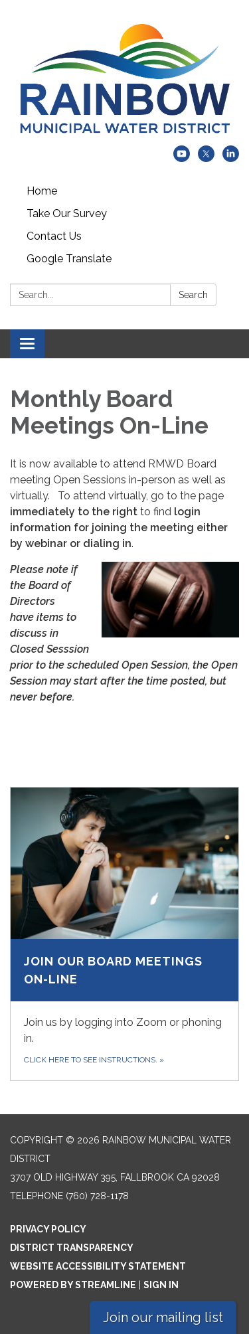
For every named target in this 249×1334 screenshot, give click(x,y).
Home (42, 191)
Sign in (161, 1285)
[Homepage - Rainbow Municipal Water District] (124, 79)
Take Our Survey (67, 213)
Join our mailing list (163, 1317)
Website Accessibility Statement (98, 1266)
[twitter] (206, 158)
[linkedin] (230, 158)
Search (193, 295)
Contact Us (54, 236)
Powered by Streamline (73, 1285)
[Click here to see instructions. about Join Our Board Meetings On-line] (124, 934)
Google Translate (69, 258)
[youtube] (181, 158)
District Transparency (71, 1247)
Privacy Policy (48, 1229)
